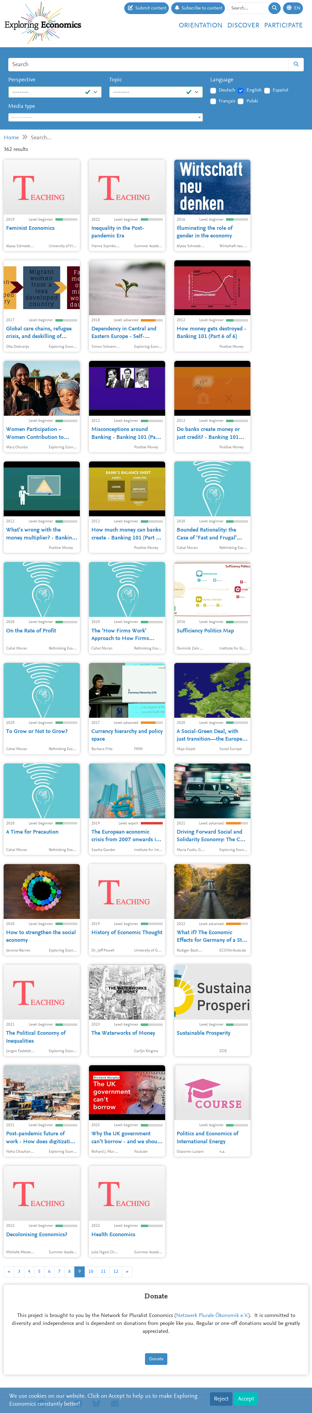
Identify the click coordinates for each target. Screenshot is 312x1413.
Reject (221, 1399)
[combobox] (105, 117)
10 (90, 1271)
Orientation (200, 25)
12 (115, 1271)
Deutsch (227, 90)
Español (280, 90)
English (254, 90)
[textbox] (106, 117)
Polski (252, 101)
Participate (283, 25)
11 (103, 1271)
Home (11, 138)
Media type (21, 106)
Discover (243, 25)
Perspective (21, 80)
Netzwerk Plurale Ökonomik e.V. (212, 1316)
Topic (115, 80)
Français (227, 101)
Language (221, 80)
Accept (246, 1399)
